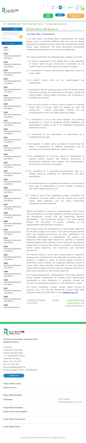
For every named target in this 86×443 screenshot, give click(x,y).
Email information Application (75, 15)
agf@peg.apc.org (70, 292)
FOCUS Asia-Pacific (64, 399)
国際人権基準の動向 (13, 24)
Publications (8, 399)
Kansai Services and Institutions (15, 411)
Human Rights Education (12, 395)
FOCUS (24, 24)
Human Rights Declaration (13, 408)
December (8, 56)
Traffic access (48, 15)
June (6, 66)
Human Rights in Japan (12, 383)
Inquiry (60, 15)
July (5, 58)
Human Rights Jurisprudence (14, 419)
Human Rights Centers (11, 427)
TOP (4, 24)
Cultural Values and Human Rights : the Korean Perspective (74, 303)
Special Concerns (10, 387)
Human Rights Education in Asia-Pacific (70, 402)
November (8, 307)
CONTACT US (13, 375)
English (70, 7)
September (16, 56)
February (15, 307)
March (6, 50)
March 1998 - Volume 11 (36, 24)
